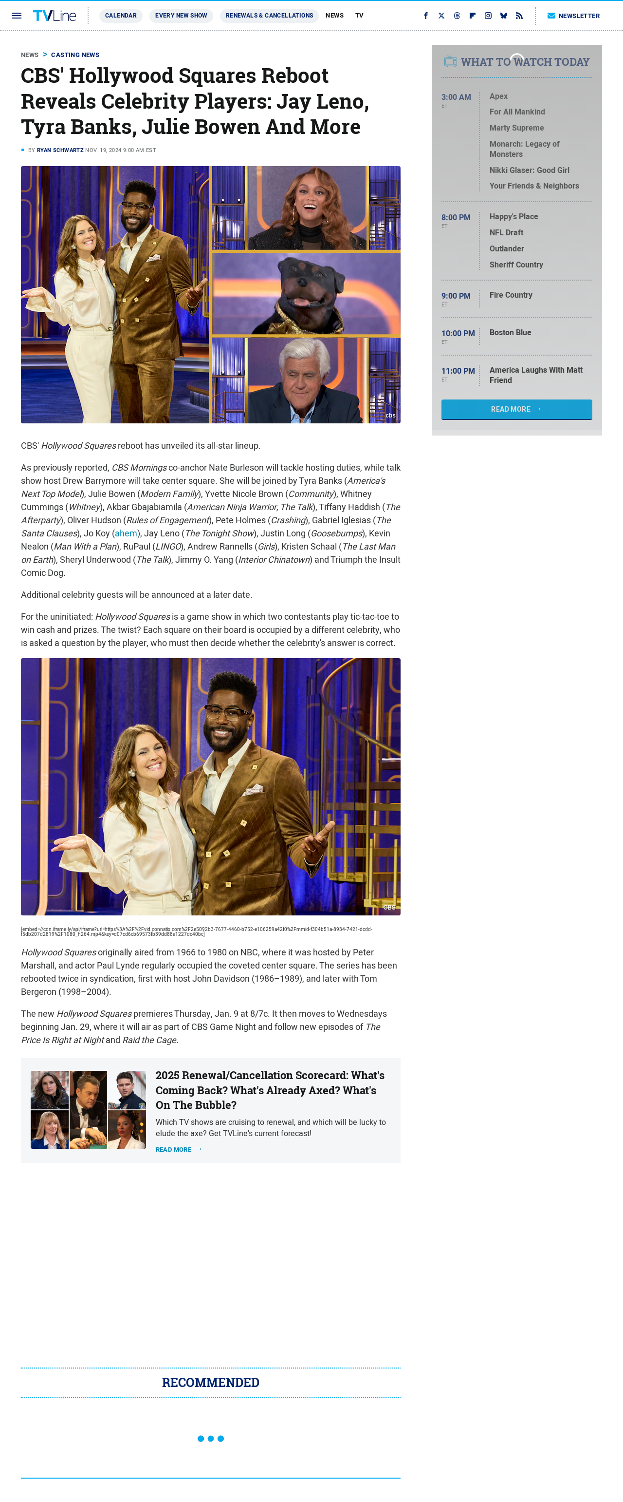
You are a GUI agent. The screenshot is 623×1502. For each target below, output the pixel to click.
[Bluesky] (503, 15)
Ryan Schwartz (60, 150)
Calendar (121, 15)
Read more (174, 1149)
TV (359, 15)
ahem (126, 533)
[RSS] (519, 15)
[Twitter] (441, 15)
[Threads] (457, 15)
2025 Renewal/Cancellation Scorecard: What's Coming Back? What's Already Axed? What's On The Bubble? (270, 1090)
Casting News (75, 54)
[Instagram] (488, 15)
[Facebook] (425, 15)
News (335, 15)
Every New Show (181, 15)
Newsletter (574, 15)
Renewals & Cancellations (269, 15)
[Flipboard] (472, 15)
